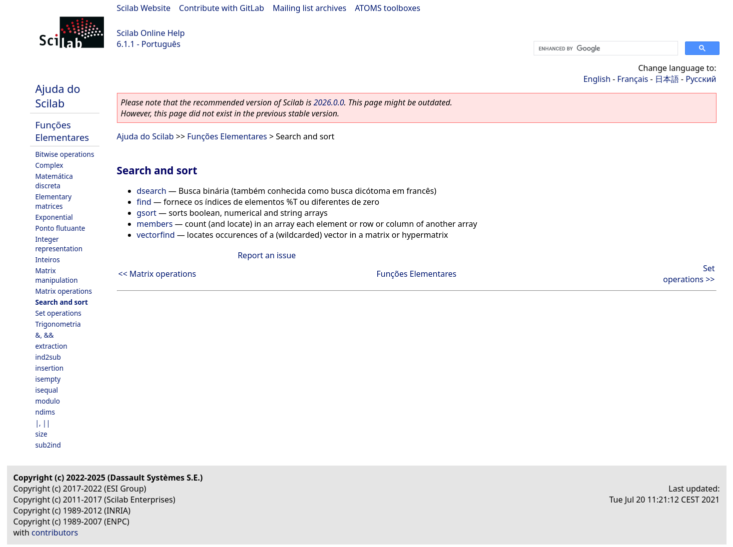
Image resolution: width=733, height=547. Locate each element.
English (596, 78)
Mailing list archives (309, 7)
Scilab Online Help (151, 32)
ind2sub (48, 357)
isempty (48, 379)
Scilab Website (144, 7)
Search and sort (61, 302)
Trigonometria (58, 324)
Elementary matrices (53, 201)
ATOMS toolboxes (387, 7)
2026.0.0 (328, 102)
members (155, 223)
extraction (51, 346)
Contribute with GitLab (221, 7)
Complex (49, 165)
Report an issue (267, 255)
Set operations (58, 313)
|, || (42, 423)
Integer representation (59, 243)
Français (632, 78)
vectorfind (156, 234)
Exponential (54, 217)
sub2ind (48, 445)
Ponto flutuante (60, 228)
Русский (701, 78)
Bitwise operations (64, 154)
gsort (147, 212)
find (144, 201)
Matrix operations (63, 291)
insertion (49, 368)
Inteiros (47, 259)
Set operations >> (689, 274)
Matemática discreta (54, 180)
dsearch (151, 190)
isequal (46, 390)
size (41, 434)
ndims (45, 412)
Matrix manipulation (56, 275)
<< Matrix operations (157, 273)
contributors (54, 532)
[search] (605, 48)
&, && (44, 335)
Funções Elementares (62, 130)
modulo (47, 401)
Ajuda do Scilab (57, 95)
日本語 (667, 78)
